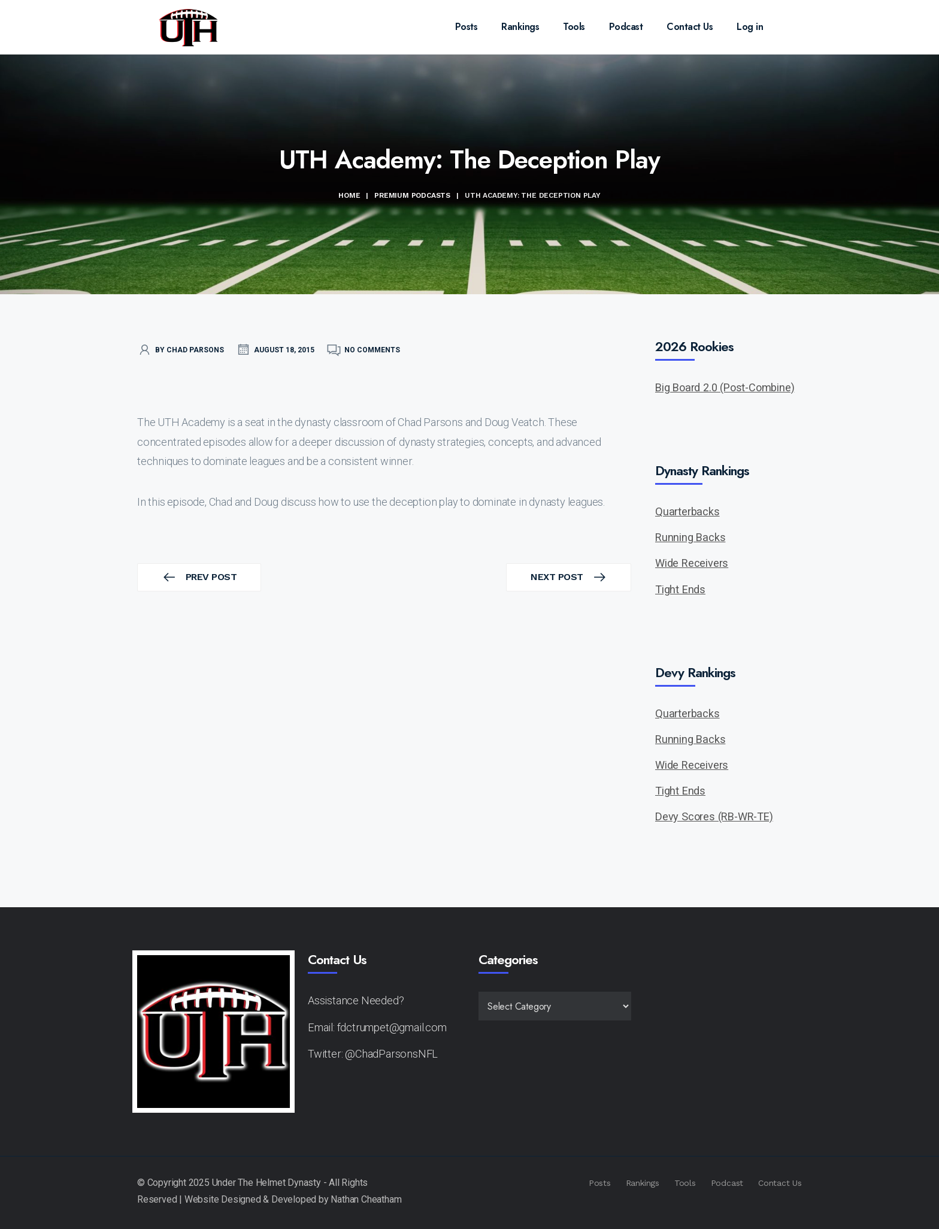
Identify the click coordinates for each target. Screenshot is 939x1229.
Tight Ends (680, 589)
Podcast (626, 27)
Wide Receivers (691, 563)
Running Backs (690, 537)
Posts (466, 27)
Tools (574, 27)
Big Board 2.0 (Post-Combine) (724, 387)
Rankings (520, 27)
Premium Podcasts (412, 195)
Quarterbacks (687, 511)
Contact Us (690, 27)
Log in (750, 27)
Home (349, 195)
